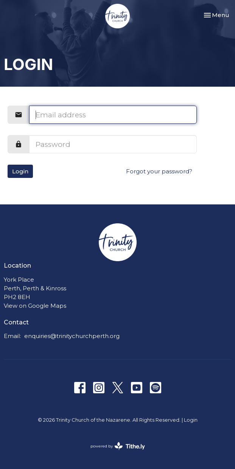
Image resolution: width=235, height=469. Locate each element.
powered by (117, 446)
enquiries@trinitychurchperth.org (72, 336)
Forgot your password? (159, 171)
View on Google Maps (35, 305)
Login (20, 171)
